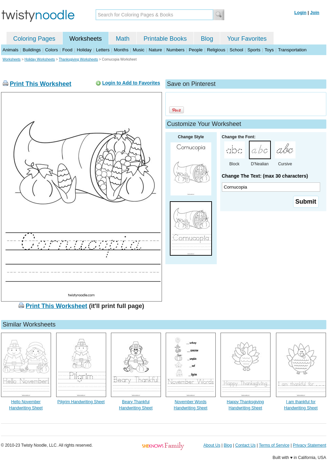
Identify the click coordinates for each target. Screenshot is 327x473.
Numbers (175, 49)
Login (300, 12)
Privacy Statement (309, 445)
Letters (103, 49)
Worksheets (86, 38)
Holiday (84, 49)
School (236, 49)
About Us (211, 445)
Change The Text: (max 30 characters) (265, 176)
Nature (155, 49)
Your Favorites (246, 38)
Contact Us (245, 445)
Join (314, 12)
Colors (51, 49)
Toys (269, 49)
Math (122, 38)
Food (67, 49)
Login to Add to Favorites (131, 83)
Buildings (32, 49)
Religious (216, 49)
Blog (207, 38)
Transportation (292, 49)
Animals (10, 49)
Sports (254, 49)
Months (121, 49)
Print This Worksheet (41, 83)
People (195, 49)
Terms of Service (274, 445)
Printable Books (165, 38)
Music (138, 49)
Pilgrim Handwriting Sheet (80, 401)
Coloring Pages (34, 38)
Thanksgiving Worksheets (78, 59)
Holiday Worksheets (40, 59)
